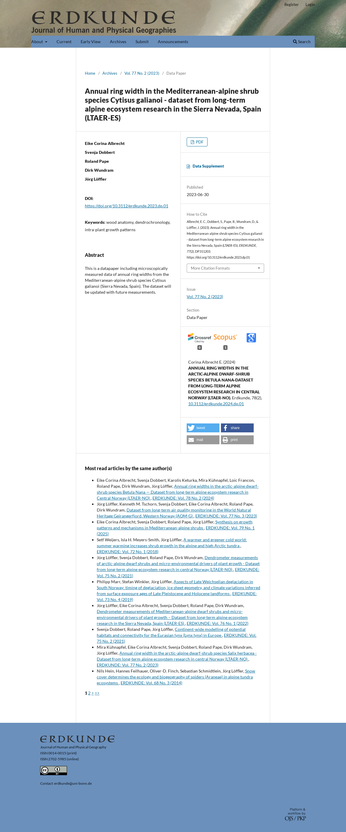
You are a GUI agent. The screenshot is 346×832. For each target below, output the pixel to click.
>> (97, 692)
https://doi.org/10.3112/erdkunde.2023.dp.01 (126, 205)
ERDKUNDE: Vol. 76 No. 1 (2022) (217, 623)
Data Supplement (208, 166)
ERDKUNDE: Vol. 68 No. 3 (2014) (151, 682)
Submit (142, 41)
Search (302, 41)
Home (90, 73)
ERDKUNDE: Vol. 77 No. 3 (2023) (226, 515)
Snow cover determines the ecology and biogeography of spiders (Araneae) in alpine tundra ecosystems (176, 676)
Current (64, 41)
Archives (118, 41)
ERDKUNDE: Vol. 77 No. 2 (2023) (127, 664)
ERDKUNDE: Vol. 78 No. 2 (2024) (183, 498)
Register (291, 4)
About (37, 41)
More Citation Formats (210, 268)
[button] (203, 427)
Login (310, 4)
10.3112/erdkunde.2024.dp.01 (216, 403)
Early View (91, 41)
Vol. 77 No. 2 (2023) (141, 73)
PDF (199, 142)
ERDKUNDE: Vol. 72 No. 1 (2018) (127, 551)
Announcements (173, 41)
